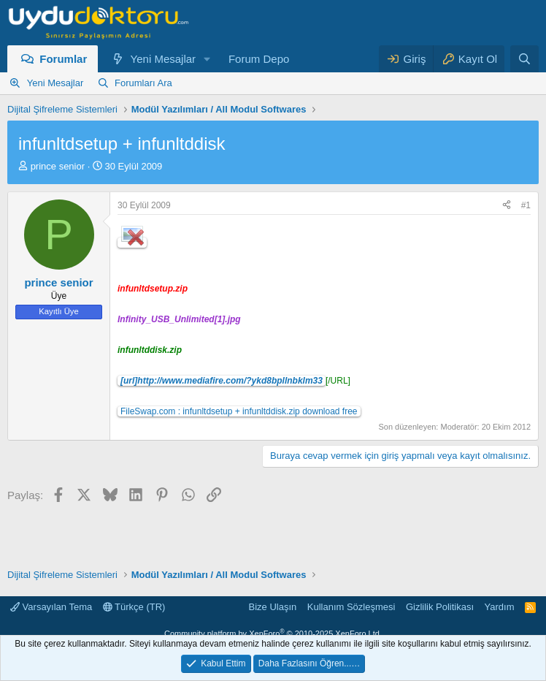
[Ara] (524, 58)
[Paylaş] (506, 205)
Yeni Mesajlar (163, 59)
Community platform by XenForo (273, 633)
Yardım (500, 606)
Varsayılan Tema (51, 606)
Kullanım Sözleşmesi (351, 606)
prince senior (58, 166)
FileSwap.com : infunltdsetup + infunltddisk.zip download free (239, 411)
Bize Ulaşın (273, 606)
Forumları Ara (143, 82)
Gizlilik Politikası (440, 606)
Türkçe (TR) (134, 606)
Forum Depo (258, 59)
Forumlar (63, 59)
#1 (526, 205)
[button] (207, 58)
